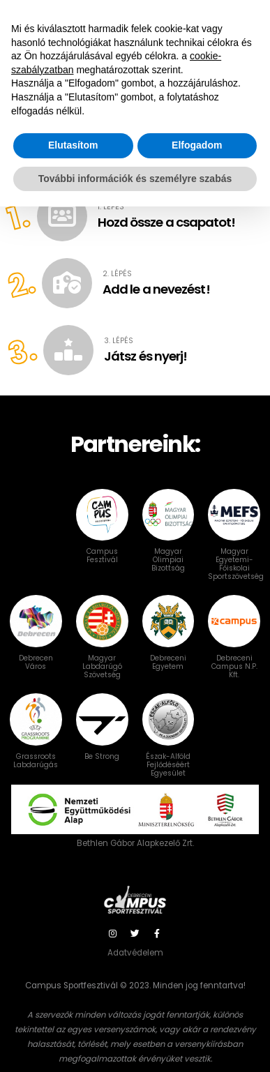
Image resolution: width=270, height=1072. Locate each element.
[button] (235, 155)
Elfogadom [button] (197, 1010)
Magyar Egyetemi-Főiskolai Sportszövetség (236, 547)
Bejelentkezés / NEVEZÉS (210, 16)
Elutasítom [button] (73, 1010)
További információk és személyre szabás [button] (135, 1043)
